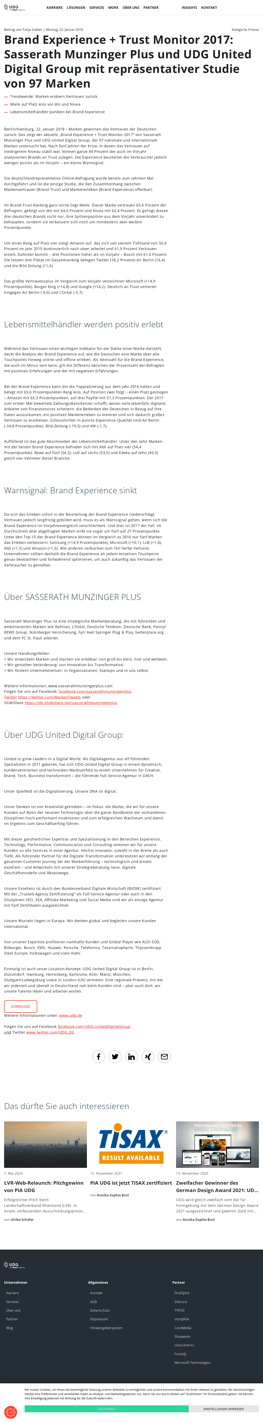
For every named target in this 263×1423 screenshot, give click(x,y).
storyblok (181, 1319)
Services (12, 1302)
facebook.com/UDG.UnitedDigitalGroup (94, 1026)
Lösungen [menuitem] (76, 7)
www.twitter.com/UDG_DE (50, 1032)
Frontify (180, 1354)
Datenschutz (100, 1310)
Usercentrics (184, 1345)
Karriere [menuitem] (55, 7)
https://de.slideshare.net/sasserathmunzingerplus (71, 702)
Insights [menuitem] (189, 7)
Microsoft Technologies (192, 1362)
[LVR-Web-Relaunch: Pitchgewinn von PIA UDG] (45, 1171)
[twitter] (115, 1057)
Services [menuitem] (96, 7)
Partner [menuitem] (151, 7)
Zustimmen (107, 1409)
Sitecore (180, 1302)
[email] (164, 1057)
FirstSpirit (181, 1293)
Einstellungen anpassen (224, 1409)
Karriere (12, 1293)
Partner (12, 1319)
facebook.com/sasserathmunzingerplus (95, 691)
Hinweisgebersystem (106, 1328)
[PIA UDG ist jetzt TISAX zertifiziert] (131, 1159)
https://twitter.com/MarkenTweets (49, 697)
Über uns (13, 1310)
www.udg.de (70, 1015)
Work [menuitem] (113, 7)
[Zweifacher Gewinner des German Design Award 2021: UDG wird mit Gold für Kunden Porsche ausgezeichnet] (217, 1171)
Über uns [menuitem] (131, 7)
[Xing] (148, 1057)
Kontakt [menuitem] (209, 7)
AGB (93, 1302)
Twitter (10, 697)
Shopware (182, 1336)
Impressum (99, 1319)
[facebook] (98, 1057)
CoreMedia (182, 1328)
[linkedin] (131, 1057)
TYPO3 (179, 1310)
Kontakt (96, 1293)
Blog (9, 1328)
